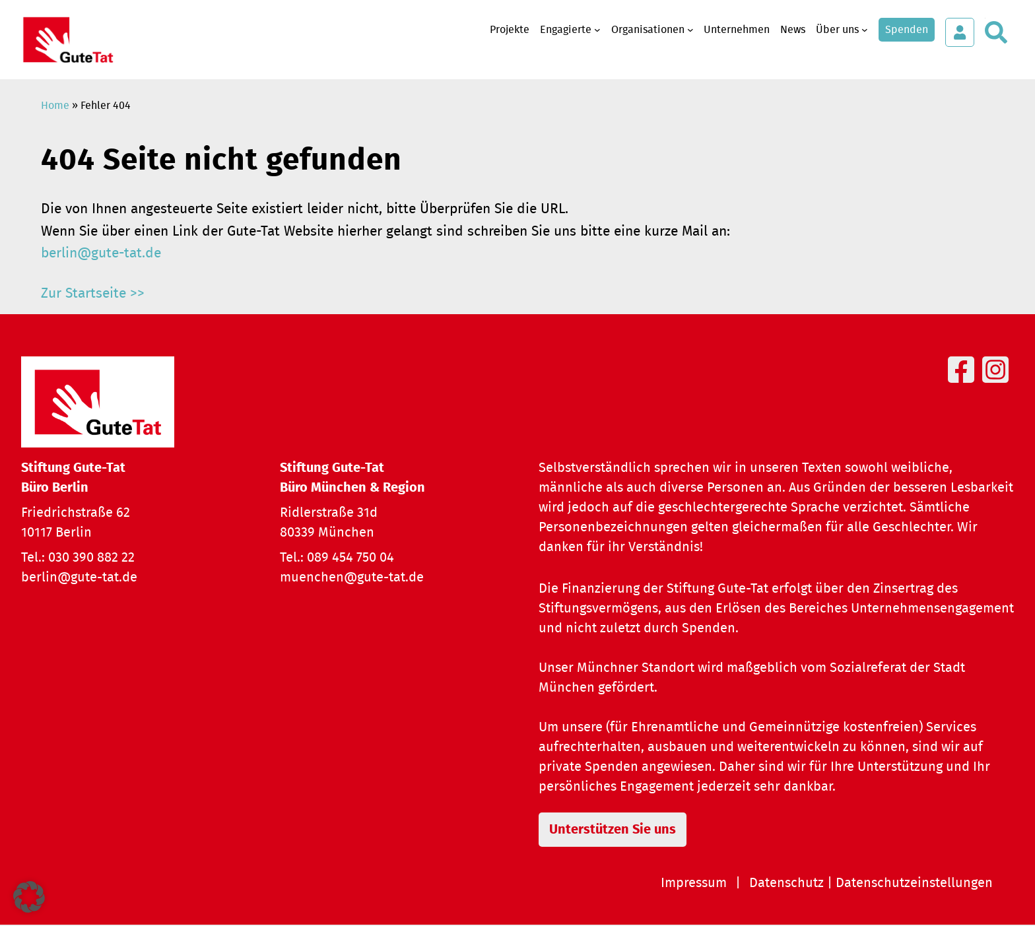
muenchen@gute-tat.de (352, 577)
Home (55, 105)
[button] (29, 897)
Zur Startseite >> (93, 293)
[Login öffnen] (959, 32)
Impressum (694, 884)
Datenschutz (786, 884)
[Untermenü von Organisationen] (690, 29)
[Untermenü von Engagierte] (597, 29)
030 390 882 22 (91, 557)
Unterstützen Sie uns (618, 830)
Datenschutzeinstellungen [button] (914, 884)
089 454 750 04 (350, 557)
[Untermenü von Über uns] (864, 29)
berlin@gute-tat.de (101, 253)
